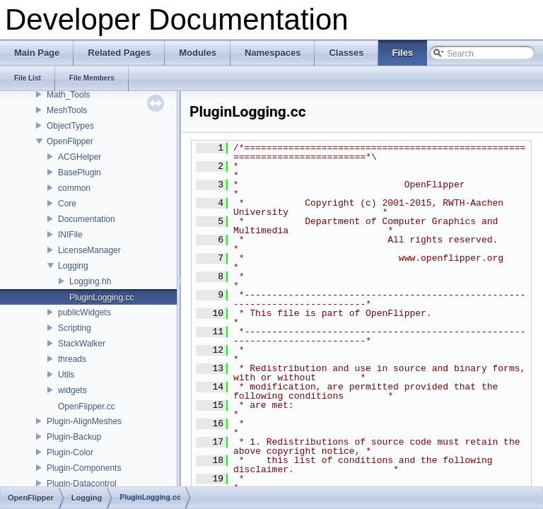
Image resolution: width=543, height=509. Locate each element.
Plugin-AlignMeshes (84, 421)
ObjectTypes (70, 126)
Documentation (86, 219)
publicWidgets (84, 312)
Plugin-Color (70, 452)
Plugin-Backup (74, 437)
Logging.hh (90, 281)
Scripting (74, 328)
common (74, 188)
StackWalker (81, 344)
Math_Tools (68, 95)
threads (72, 359)
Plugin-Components (84, 468)
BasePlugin (79, 172)
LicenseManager (89, 250)
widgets (72, 390)
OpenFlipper (70, 141)
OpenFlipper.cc (86, 406)
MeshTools (67, 110)
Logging (73, 266)
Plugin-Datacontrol (82, 483)
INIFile (70, 235)
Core (67, 204)
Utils (66, 375)
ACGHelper (79, 157)
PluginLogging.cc (101, 298)
